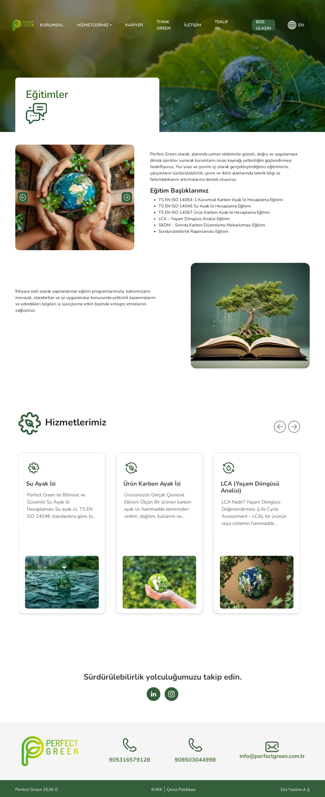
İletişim (192, 25)
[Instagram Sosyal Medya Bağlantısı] (171, 694)
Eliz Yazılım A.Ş (295, 790)
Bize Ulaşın (263, 25)
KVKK (156, 790)
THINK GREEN (163, 25)
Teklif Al (221, 25)
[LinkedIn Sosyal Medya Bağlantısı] (153, 694)
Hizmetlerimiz (93, 25)
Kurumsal (52, 25)
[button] (280, 427)
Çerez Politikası (181, 790)
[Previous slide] (22, 197)
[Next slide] (127, 197)
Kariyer (134, 25)
